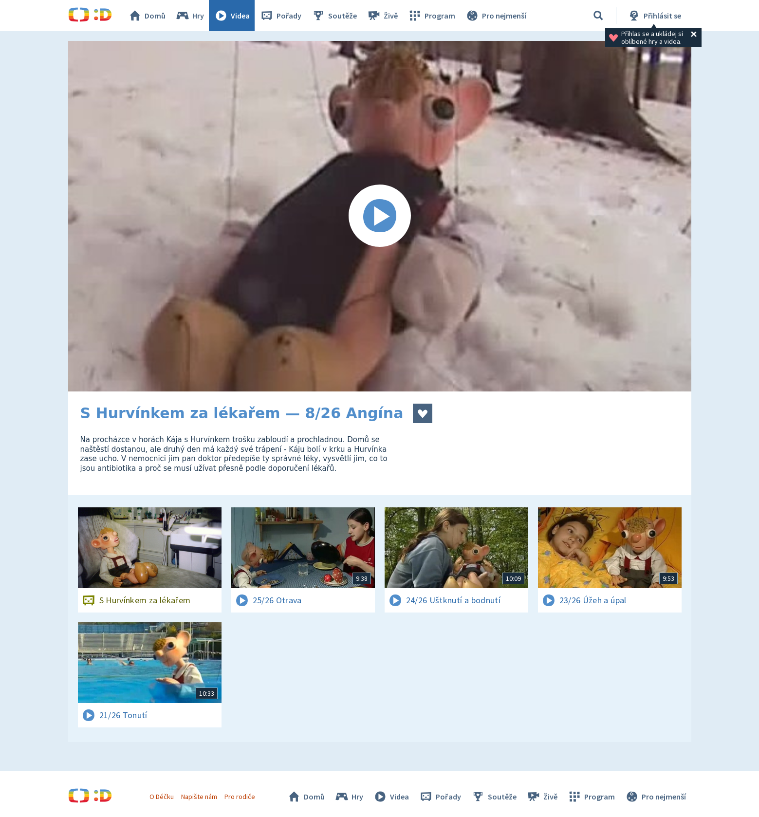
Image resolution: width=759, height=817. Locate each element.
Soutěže (334, 15)
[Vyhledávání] (598, 15)
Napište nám (199, 796)
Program (431, 15)
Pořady (280, 15)
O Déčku (161, 796)
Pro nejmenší (495, 15)
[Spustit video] (379, 216)
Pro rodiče (239, 796)
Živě (382, 15)
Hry (189, 15)
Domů (147, 15)
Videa (232, 15)
